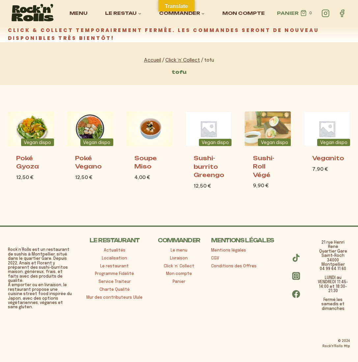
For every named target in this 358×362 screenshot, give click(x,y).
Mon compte (179, 274)
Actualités (114, 251)
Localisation (114, 258)
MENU (78, 13)
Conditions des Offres (234, 266)
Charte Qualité (114, 290)
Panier (179, 282)
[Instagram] (325, 13)
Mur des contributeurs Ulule (114, 298)
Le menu (179, 251)
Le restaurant (114, 266)
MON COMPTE (243, 13)
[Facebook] (342, 13)
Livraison (179, 258)
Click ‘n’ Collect (179, 266)
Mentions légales (228, 251)
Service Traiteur (114, 282)
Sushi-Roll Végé (263, 166)
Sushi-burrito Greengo (209, 166)
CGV (215, 258)
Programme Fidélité (114, 274)
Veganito (328, 158)
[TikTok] (296, 258)
